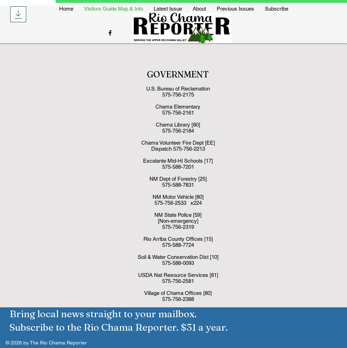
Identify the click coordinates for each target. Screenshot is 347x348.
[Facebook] (110, 32)
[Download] (18, 14)
